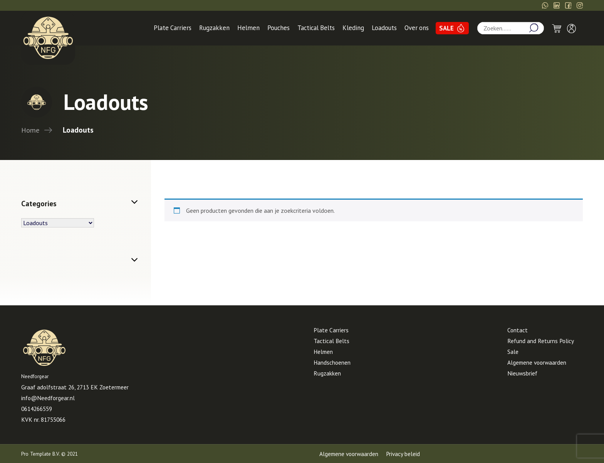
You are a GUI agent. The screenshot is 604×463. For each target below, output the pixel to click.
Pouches (278, 28)
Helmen (248, 28)
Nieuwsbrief (522, 373)
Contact (517, 330)
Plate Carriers (172, 28)
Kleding (353, 28)
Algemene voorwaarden (536, 362)
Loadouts (384, 28)
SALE (446, 28)
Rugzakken (214, 28)
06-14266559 (437, 5)
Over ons (416, 28)
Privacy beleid (403, 454)
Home (30, 130)
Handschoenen (332, 362)
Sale (512, 351)
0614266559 (36, 408)
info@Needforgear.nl (495, 5)
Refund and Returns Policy (540, 341)
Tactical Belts (316, 28)
